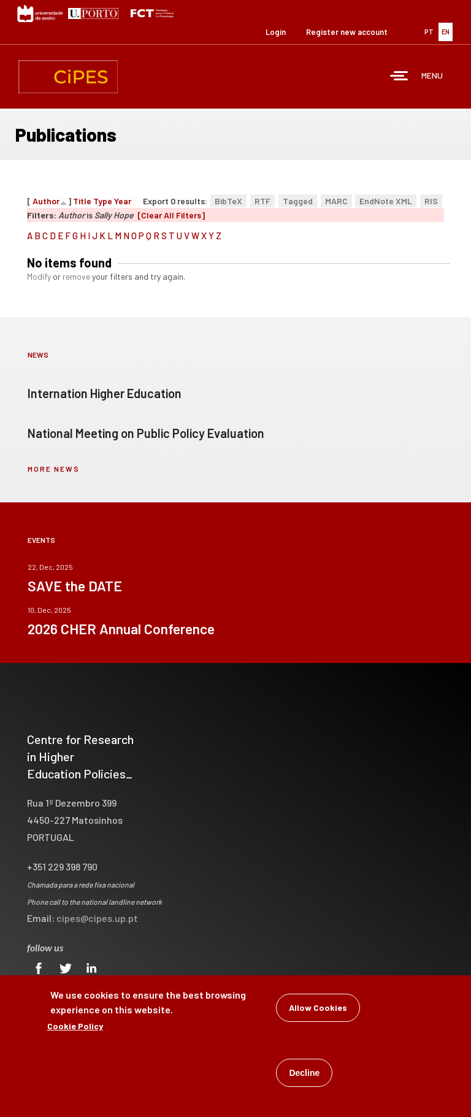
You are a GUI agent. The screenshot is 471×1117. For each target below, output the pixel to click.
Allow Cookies (318, 1009)
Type (102, 201)
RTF (262, 201)
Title (82, 201)
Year (122, 201)
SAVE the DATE (75, 585)
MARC (336, 201)
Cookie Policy (75, 1027)
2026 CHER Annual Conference (121, 628)
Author (46, 201)
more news (54, 468)
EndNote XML (385, 201)
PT (429, 32)
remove (76, 276)
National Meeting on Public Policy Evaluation (146, 433)
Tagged (298, 201)
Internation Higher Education (105, 393)
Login (276, 32)
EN (446, 32)
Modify (39, 276)
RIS (431, 201)
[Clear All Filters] (171, 215)
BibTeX (228, 201)
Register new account (347, 32)
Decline (304, 1074)
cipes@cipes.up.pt (97, 918)
